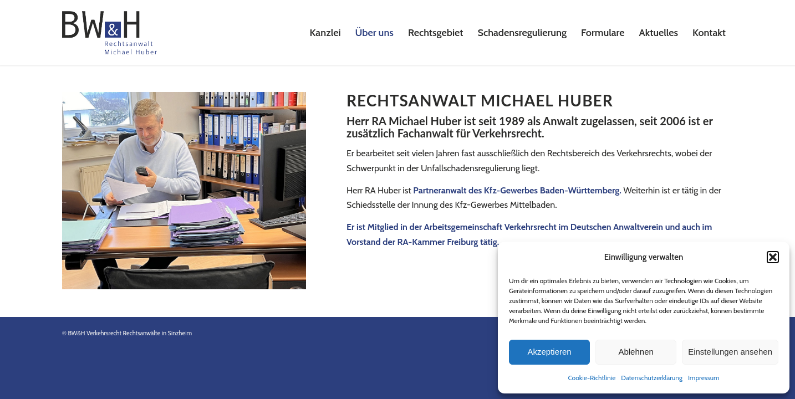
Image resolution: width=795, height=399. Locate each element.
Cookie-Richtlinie (591, 378)
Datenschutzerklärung (651, 378)
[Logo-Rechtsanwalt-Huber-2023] (109, 32)
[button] (772, 257)
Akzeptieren (549, 351)
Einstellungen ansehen (730, 351)
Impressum (704, 378)
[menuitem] (325, 32)
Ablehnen (635, 351)
